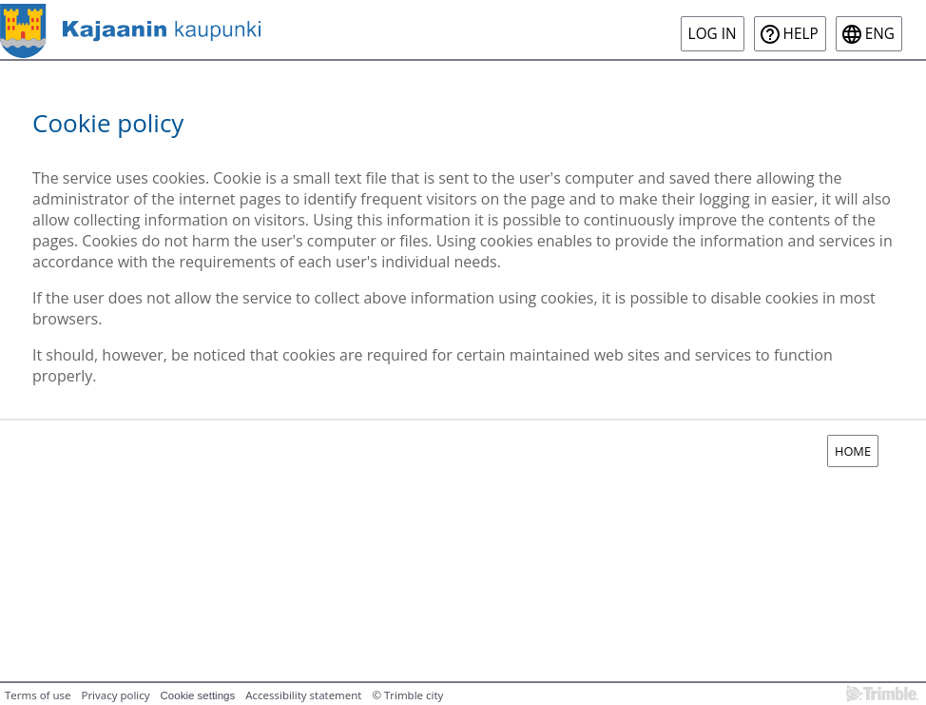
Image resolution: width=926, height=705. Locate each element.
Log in (712, 34)
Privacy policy (115, 695)
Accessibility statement (303, 695)
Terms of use (37, 695)
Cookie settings (198, 695)
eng (880, 34)
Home (853, 451)
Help (801, 34)
